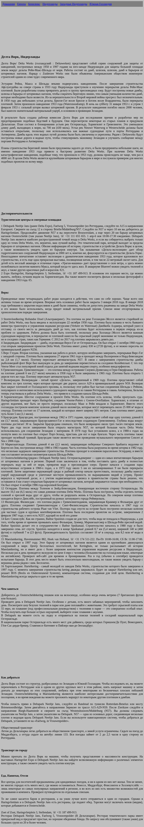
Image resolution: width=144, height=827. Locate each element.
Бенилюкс (34, 4)
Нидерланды (50, 4)
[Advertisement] (72, 32)
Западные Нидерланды (73, 4)
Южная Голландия (101, 4)
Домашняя (8, 4)
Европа (21, 4)
